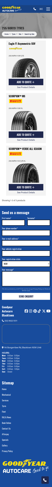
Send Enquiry (26, 296)
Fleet (4, 411)
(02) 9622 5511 (9, 320)
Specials (5, 439)
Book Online (6, 422)
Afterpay (5, 434)
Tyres (4, 406)
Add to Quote (25, 82)
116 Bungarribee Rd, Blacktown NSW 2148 (22, 347)
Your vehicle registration (11, 248)
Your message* (8, 269)
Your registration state (11, 259)
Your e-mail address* (10, 238)
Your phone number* (10, 228)
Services (5, 400)
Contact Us (6, 428)
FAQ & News (6, 417)
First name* (6, 218)
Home (4, 389)
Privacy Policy (37, 289)
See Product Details (26, 87)
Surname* (31, 218)
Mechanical (6, 394)
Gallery (4, 445)
